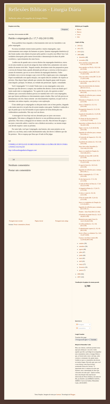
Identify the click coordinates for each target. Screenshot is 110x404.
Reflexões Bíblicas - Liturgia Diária (44, 9)
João (78, 37)
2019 (79, 45)
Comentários (81, 328)
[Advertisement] (88, 304)
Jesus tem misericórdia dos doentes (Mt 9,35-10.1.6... (89, 87)
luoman (58, 394)
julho (80, 252)
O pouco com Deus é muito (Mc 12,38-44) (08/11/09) (88, 238)
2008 (79, 274)
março (81, 264)
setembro (82, 246)
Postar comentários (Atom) (22, 224)
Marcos (79, 32)
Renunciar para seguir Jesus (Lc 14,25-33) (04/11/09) (88, 220)
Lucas (78, 34)
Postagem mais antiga (61, 221)
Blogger (72, 394)
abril (80, 261)
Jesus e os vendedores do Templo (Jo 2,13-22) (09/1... (90, 203)
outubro (81, 243)
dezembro (82, 57)
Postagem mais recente (16, 221)
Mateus (79, 29)
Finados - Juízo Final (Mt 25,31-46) (89, 212)
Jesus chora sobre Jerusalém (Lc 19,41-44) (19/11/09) (88, 147)
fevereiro (82, 267)
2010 (79, 51)
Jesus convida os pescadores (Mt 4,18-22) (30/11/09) (88, 63)
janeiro (81, 270)
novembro (82, 60)
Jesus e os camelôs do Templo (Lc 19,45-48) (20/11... (89, 152)
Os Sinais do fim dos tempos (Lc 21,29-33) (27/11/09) (88, 119)
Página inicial (39, 221)
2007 (79, 277)
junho (81, 255)
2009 (79, 54)
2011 (79, 48)
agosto (81, 249)
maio (80, 258)
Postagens (80, 324)
